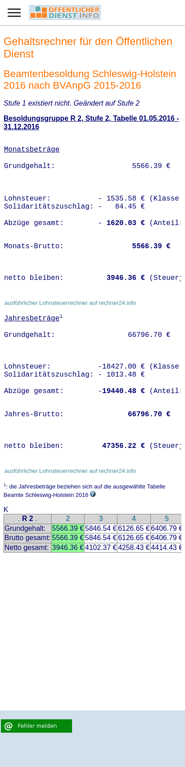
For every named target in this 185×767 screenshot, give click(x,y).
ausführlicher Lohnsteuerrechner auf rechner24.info (70, 302)
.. (19, 519)
